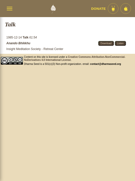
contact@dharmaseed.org (105, 64)
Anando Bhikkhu (18, 43)
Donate (98, 9)
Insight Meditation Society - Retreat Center (34, 49)
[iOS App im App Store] (125, 8)
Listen (120, 43)
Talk (26, 37)
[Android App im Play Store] (113, 8)
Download (106, 43)
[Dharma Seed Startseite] (53, 8)
